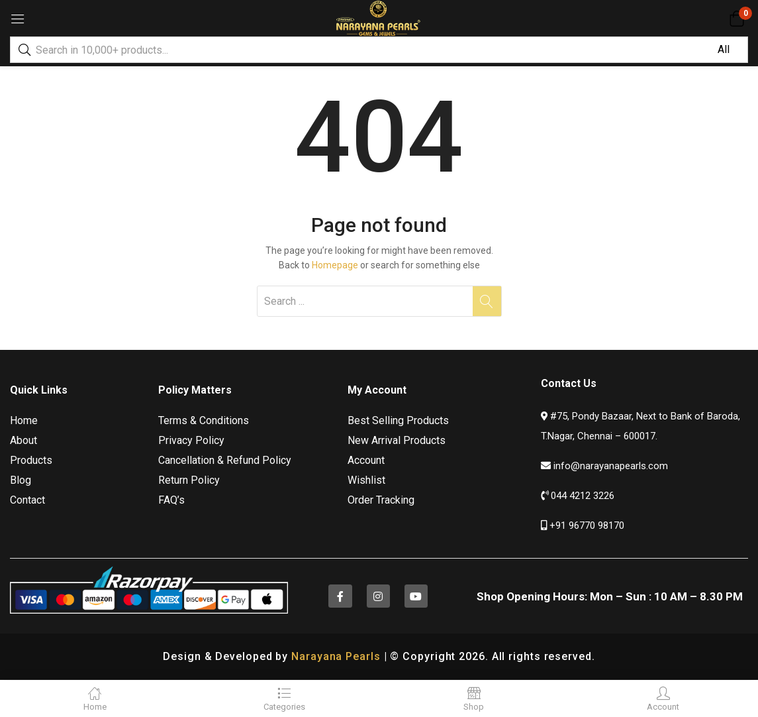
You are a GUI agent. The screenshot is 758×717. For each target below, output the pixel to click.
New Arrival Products (397, 440)
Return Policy (189, 480)
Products (31, 460)
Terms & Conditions (203, 420)
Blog (20, 480)
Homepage (335, 265)
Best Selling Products (398, 420)
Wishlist (366, 480)
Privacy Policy (191, 440)
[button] (736, 18)
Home (24, 420)
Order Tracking (381, 500)
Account (366, 460)
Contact (27, 500)
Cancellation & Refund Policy (224, 460)
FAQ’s (171, 500)
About (23, 440)
